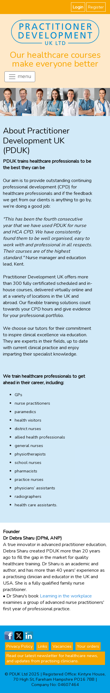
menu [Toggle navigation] (19, 77)
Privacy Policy (19, 646)
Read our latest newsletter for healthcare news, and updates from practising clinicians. (52, 658)
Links (42, 646)
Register (96, 7)
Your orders (88, 646)
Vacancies (62, 646)
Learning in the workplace (66, 596)
